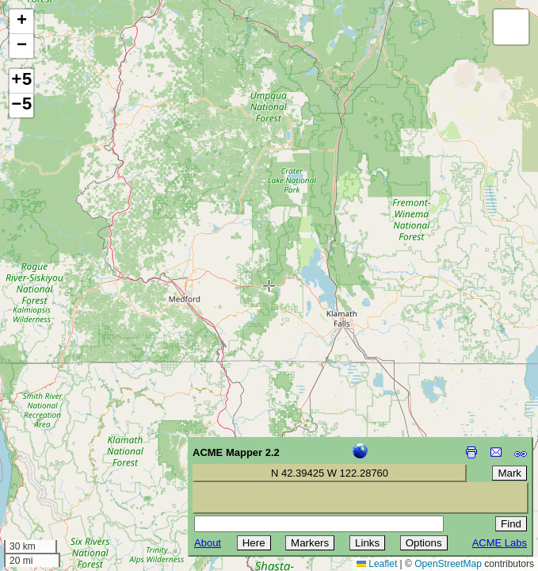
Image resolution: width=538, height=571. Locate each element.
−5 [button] (21, 105)
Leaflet (377, 563)
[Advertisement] (84, 458)
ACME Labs (499, 543)
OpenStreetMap (448, 563)
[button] (21, 22)
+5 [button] (21, 81)
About (207, 543)
